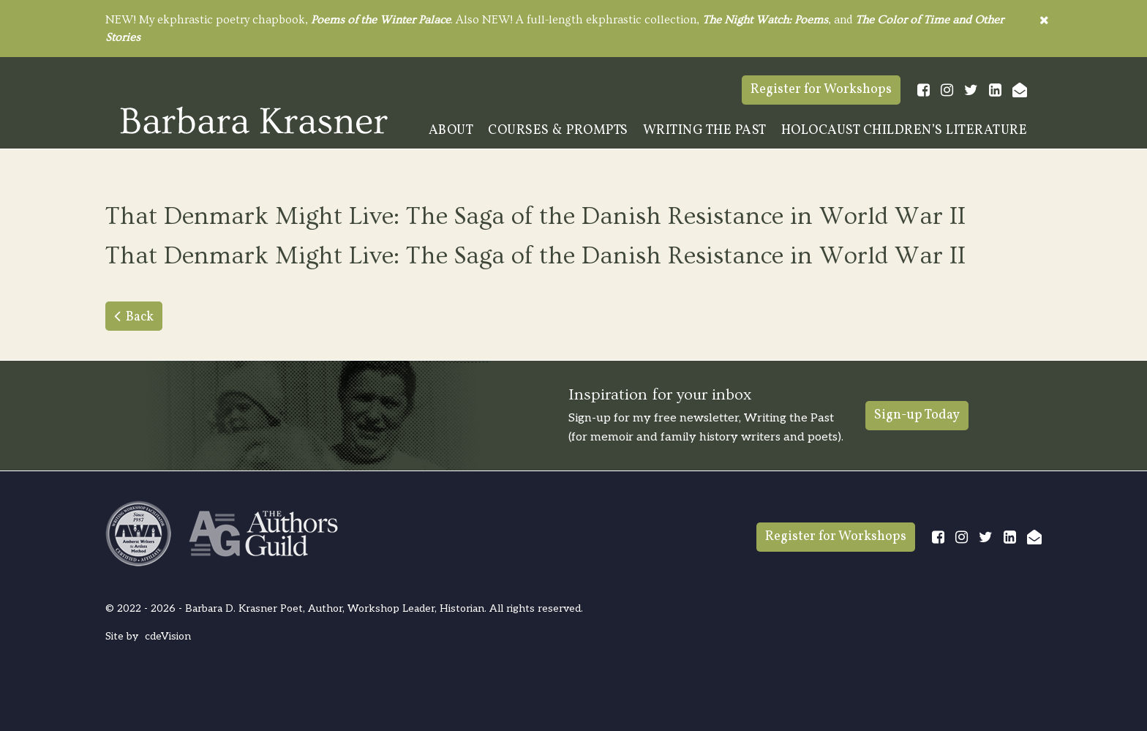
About (451, 130)
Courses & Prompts (558, 130)
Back (140, 317)
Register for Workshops (821, 89)
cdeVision (168, 636)
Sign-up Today (917, 415)
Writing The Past (705, 130)
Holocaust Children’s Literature (904, 130)
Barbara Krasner (254, 120)
